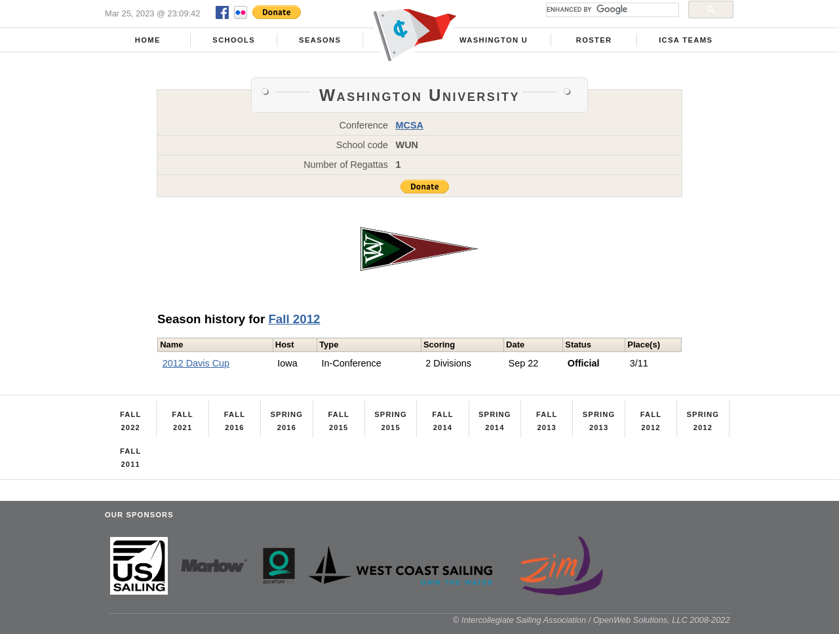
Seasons (320, 40)
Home (148, 40)
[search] (611, 10)
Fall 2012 (294, 319)
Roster (594, 40)
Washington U (493, 40)
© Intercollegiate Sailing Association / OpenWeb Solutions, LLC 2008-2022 (591, 620)
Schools (233, 40)
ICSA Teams (685, 40)
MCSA (409, 125)
